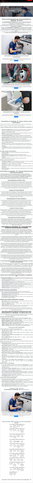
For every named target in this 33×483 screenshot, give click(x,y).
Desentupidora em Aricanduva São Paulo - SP (15, 436)
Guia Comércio (14, 295)
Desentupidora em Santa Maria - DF (19, 425)
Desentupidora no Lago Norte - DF (15, 468)
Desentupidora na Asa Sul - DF (11, 429)
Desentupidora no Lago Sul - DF (19, 450)
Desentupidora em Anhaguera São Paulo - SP (19, 445)
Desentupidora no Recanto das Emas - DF (15, 464)
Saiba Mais (16, 60)
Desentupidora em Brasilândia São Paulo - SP (22, 464)
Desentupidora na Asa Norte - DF (15, 429)
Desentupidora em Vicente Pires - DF (11, 463)
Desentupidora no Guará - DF (19, 463)
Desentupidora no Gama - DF (22, 425)
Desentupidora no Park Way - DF (15, 450)
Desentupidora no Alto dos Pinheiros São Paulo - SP (22, 430)
